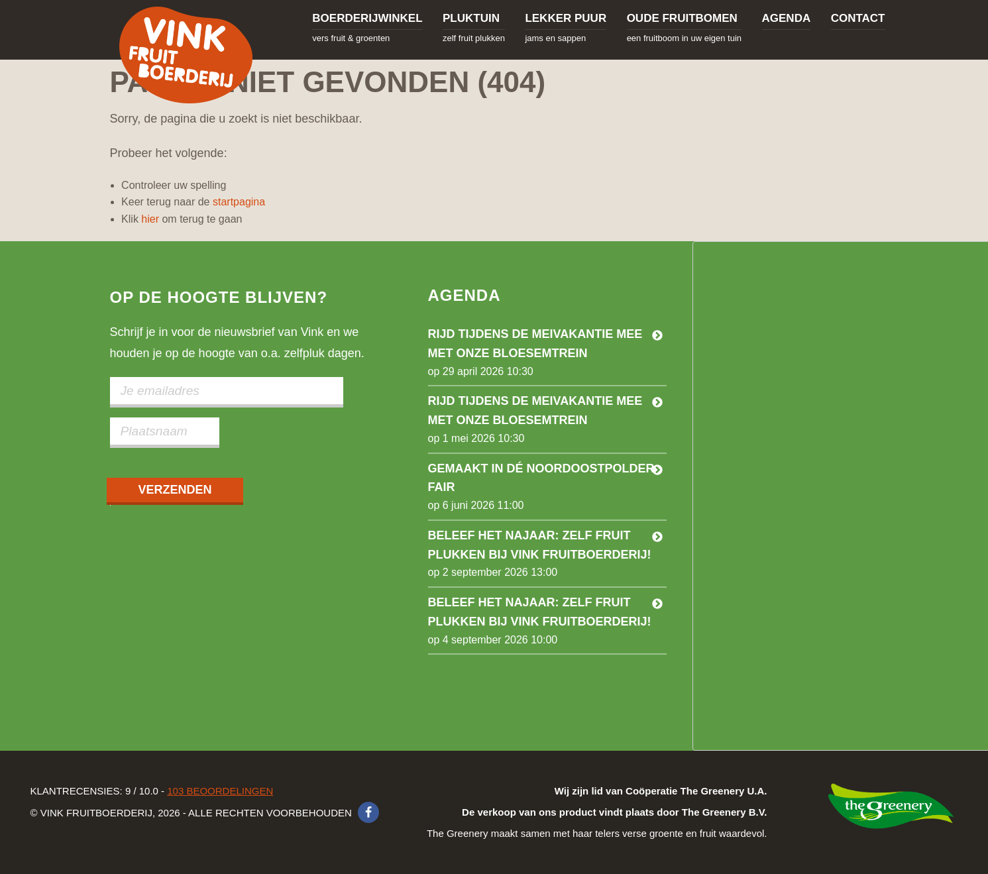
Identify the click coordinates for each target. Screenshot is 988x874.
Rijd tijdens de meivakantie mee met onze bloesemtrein (535, 343)
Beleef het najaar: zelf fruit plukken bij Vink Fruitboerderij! (539, 545)
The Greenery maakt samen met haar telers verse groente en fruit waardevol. (597, 812)
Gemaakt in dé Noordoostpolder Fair (541, 478)
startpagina (239, 201)
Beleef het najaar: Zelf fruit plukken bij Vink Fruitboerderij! (539, 612)
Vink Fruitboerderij (186, 55)
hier (150, 219)
